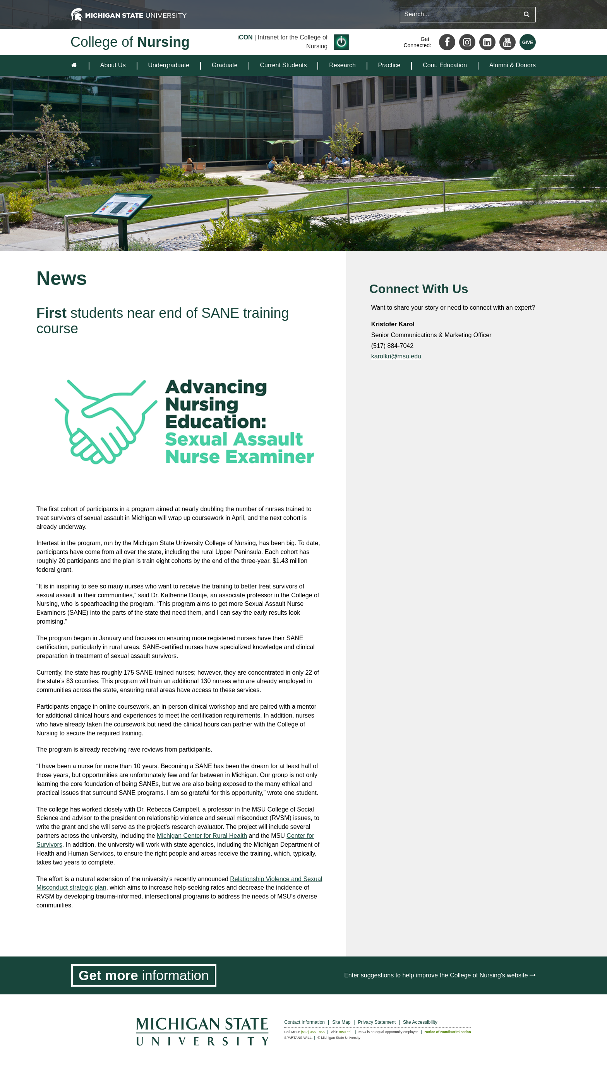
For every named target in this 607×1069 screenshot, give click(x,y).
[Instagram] (467, 42)
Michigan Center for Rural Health (202, 835)
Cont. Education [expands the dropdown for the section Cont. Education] (445, 65)
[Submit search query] (526, 14)
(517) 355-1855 (313, 1032)
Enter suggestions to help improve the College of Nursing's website (440, 975)
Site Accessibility (420, 1022)
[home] (75, 65)
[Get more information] (143, 975)
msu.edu (346, 1032)
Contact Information (304, 1022)
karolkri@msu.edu (396, 356)
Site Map (341, 1022)
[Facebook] (447, 42)
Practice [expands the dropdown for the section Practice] (389, 65)
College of (130, 42)
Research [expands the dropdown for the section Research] (342, 65)
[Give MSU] (528, 42)
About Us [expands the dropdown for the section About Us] (113, 65)
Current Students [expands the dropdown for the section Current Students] (283, 65)
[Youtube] (507, 42)
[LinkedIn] (487, 42)
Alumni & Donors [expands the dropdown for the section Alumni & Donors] (512, 65)
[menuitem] (113, 65)
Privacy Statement (377, 1022)
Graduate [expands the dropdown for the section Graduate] (225, 65)
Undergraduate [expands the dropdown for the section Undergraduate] (168, 65)
